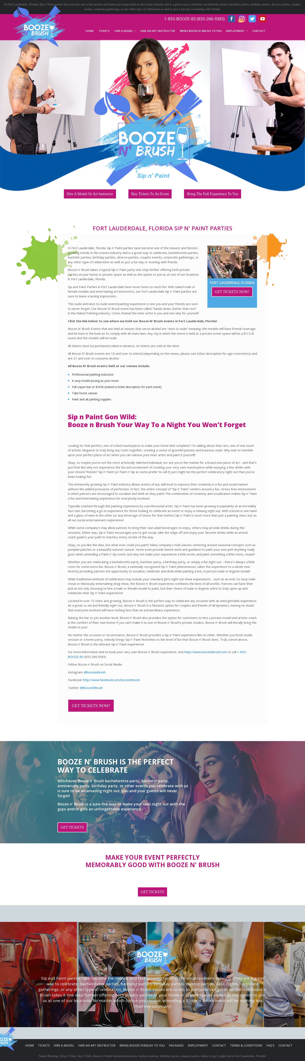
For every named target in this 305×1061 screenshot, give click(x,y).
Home (29, 1045)
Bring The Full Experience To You (212, 194)
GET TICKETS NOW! (232, 292)
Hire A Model (64, 1045)
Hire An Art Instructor (96, 1045)
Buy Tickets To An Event (150, 194)
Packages (176, 1045)
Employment (198, 1045)
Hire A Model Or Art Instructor (90, 194)
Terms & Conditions (246, 1045)
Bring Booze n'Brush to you (142, 1045)
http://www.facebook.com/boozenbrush (111, 680)
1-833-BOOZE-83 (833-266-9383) (194, 19)
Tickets (44, 1045)
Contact (219, 1045)
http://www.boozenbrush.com (205, 652)
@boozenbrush (95, 672)
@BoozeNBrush (91, 688)
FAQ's (270, 1045)
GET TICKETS (72, 827)
